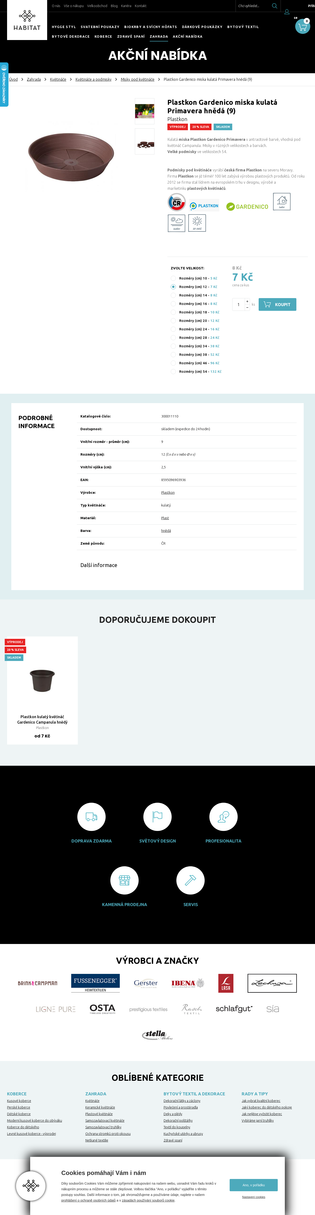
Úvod (13, 79)
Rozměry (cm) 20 (193, 321)
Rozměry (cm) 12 (193, 287)
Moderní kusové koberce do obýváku (34, 1120)
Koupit (282, 304)
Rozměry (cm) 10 (193, 278)
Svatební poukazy (100, 27)
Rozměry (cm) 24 (193, 329)
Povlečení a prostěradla (181, 1107)
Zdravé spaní (131, 36)
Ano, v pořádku (254, 1185)
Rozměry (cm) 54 (193, 371)
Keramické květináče (100, 1107)
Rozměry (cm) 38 (193, 354)
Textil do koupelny (177, 1127)
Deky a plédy (173, 1114)
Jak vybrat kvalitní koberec (261, 1101)
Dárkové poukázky (202, 27)
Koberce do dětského (23, 1127)
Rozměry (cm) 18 (193, 312)
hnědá (166, 531)
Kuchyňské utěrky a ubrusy (183, 1134)
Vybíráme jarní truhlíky (258, 1120)
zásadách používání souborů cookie (148, 1200)
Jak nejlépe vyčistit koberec (262, 1114)
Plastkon (168, 492)
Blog (114, 6)
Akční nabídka (188, 36)
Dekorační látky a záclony (182, 1101)
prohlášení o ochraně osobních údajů (88, 1200)
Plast (165, 518)
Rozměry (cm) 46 (193, 363)
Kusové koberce (19, 1101)
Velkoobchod (97, 6)
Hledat (275, 6)
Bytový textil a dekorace (194, 1093)
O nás (56, 6)
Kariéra (126, 6)
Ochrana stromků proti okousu (108, 1134)
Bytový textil (243, 27)
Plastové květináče (99, 1114)
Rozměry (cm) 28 (193, 338)
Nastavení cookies (253, 1197)
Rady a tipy (255, 1093)
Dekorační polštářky (178, 1120)
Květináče (58, 79)
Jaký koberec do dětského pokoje (267, 1107)
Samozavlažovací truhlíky (103, 1127)
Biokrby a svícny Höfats (150, 27)
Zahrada (159, 36)
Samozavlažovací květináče (104, 1120)
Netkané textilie (96, 1140)
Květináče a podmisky (93, 79)
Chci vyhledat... (248, 6)
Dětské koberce (19, 1114)
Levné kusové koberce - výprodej (31, 1134)
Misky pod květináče (137, 79)
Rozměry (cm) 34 (193, 346)
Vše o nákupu (74, 6)
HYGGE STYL (64, 27)
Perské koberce (18, 1107)
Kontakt (140, 6)
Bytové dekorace (71, 36)
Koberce (103, 36)
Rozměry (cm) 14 (193, 295)
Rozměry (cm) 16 (193, 304)
